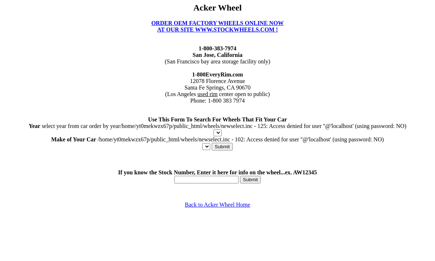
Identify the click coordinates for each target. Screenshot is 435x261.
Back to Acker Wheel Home (217, 205)
